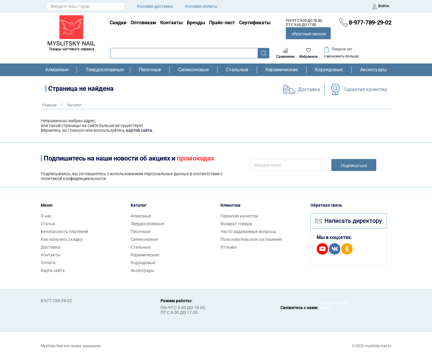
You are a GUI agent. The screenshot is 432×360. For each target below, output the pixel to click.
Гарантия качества (365, 89)
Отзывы (228, 247)
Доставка (309, 89)
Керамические (281, 69)
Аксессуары (373, 69)
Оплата (48, 262)
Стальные (237, 69)
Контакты (171, 22)
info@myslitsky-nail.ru (325, 305)
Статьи (48, 223)
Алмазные (56, 69)
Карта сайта (53, 270)
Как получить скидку (61, 239)
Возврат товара (236, 223)
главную (76, 130)
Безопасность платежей (64, 231)
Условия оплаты (201, 6)
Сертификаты (255, 22)
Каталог (139, 205)
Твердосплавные (104, 69)
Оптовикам (143, 22)
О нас (46, 216)
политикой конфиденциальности (73, 178)
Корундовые (329, 69)
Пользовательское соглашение (251, 239)
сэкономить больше (341, 56)
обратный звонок (308, 33)
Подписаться (354, 165)
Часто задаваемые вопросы (248, 231)
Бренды (196, 22)
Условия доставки (155, 6)
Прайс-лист (222, 22)
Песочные (150, 69)
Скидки (118, 22)
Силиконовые (193, 69)
